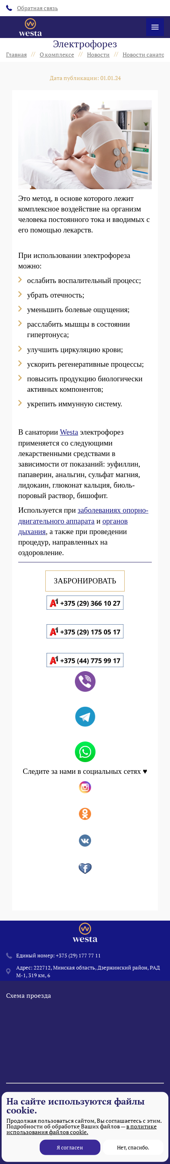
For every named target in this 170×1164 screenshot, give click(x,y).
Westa (69, 432)
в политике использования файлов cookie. (81, 1129)
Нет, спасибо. (133, 1147)
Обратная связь (32, 8)
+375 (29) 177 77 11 (78, 955)
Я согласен (70, 1147)
